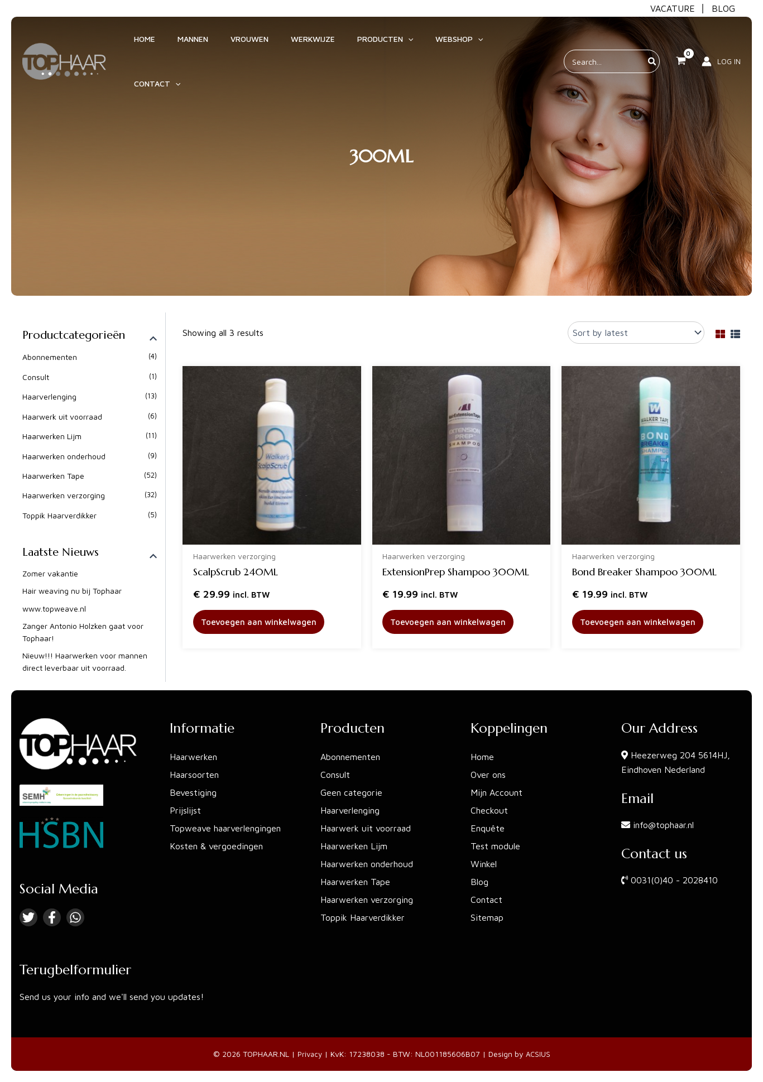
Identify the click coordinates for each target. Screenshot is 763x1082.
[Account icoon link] (721, 44)
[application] (385, 44)
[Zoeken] (652, 44)
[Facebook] (52, 917)
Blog (479, 882)
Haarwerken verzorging (63, 496)
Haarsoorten (194, 775)
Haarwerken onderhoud (63, 456)
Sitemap (487, 917)
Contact (486, 900)
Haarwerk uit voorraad (62, 416)
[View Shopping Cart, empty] (680, 44)
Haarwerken (193, 757)
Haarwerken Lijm (51, 436)
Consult (35, 377)
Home (482, 757)
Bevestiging (193, 792)
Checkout (489, 810)
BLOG (723, 8)
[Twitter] (28, 917)
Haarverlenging (49, 396)
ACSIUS (539, 1054)
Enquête (488, 828)
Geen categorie (351, 792)
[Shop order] (636, 332)
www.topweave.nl (54, 609)
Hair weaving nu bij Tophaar (72, 591)
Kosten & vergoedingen (216, 846)
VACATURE (672, 8)
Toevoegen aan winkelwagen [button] (261, 623)
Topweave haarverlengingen (225, 828)
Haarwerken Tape (53, 475)
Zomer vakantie (50, 574)
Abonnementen (49, 357)
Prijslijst (185, 810)
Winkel (484, 864)
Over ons (488, 775)
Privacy (309, 1054)
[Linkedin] (75, 917)
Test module (495, 846)
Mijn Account (496, 792)
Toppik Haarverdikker (59, 515)
